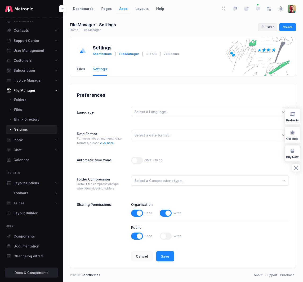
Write (177, 213)
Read (148, 213)
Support (271, 275)
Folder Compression (93, 179)
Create (288, 27)
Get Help (292, 135)
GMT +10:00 (153, 160)
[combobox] (210, 112)
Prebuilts (292, 116)
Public (136, 227)
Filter (267, 27)
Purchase (287, 275)
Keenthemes (102, 54)
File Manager (129, 54)
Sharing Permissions (94, 205)
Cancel (142, 256)
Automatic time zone (94, 160)
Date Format (87, 134)
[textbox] (151, 111)
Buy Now (292, 153)
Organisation (142, 205)
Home (74, 30)
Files (81, 69)
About (258, 275)
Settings (100, 69)
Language (85, 112)
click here (107, 143)
